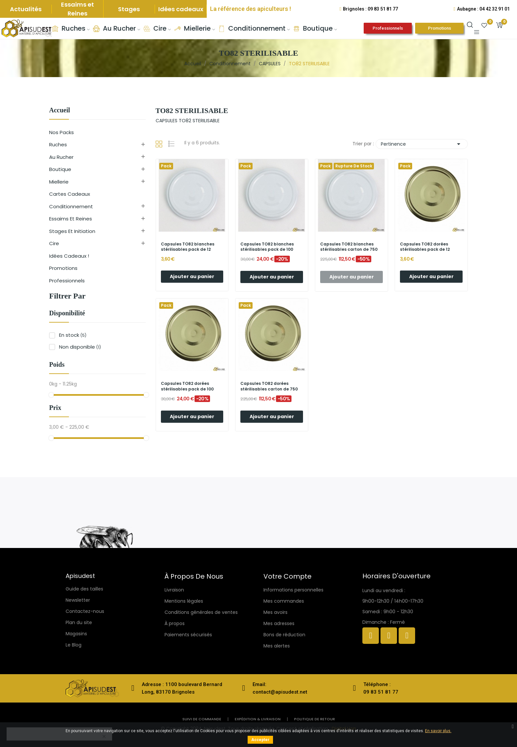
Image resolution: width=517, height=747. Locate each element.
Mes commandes (283, 601)
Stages (129, 9)
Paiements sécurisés (188, 634)
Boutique (60, 169)
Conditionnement (71, 206)
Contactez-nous (85, 611)
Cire (54, 243)
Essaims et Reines (77, 8)
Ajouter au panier (192, 276)
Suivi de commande (201, 719)
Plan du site (79, 622)
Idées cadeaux (180, 9)
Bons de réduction (284, 634)
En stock (72, 334)
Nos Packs (61, 132)
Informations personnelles (293, 590)
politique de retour (314, 719)
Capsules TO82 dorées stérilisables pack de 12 (425, 247)
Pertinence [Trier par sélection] (422, 144)
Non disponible (80, 346)
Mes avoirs (275, 612)
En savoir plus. (438, 731)
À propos (175, 623)
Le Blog (73, 645)
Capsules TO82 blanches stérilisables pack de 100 (267, 247)
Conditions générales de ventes (201, 612)
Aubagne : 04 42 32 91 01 (483, 9)
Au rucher (61, 157)
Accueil (59, 110)
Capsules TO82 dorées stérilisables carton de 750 (269, 386)
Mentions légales (184, 601)
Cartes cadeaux (69, 193)
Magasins (76, 633)
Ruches (58, 144)
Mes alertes (276, 646)
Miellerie (59, 181)
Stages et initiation (72, 231)
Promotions (63, 268)
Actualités (26, 9)
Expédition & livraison (258, 719)
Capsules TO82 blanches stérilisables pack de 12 (187, 247)
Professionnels (67, 280)
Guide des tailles (84, 589)
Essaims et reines (70, 218)
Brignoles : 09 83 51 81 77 (370, 9)
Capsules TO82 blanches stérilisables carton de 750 (349, 247)
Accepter (260, 739)
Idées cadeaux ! (69, 255)
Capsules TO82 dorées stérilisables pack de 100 (187, 386)
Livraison (174, 590)
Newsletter (78, 600)
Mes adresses (278, 623)
